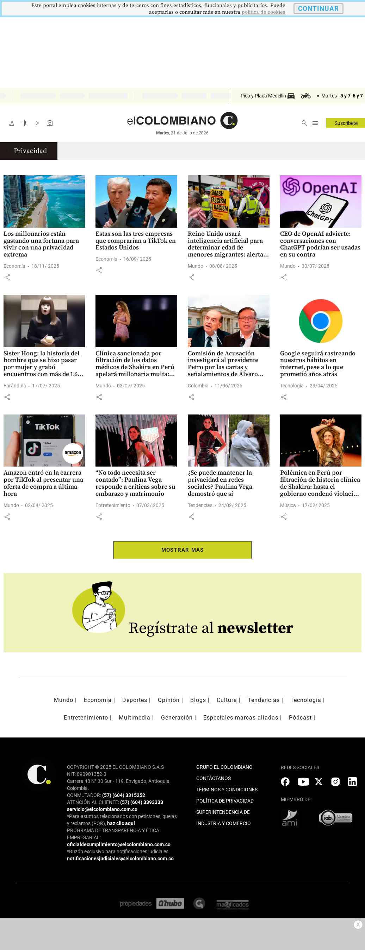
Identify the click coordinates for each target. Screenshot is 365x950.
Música (288, 505)
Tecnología (292, 385)
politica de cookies (263, 12)
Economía (14, 266)
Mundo (195, 266)
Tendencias (200, 505)
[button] (7, 277)
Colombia (198, 385)
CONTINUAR (318, 9)
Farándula (15, 385)
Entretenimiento (112, 505)
